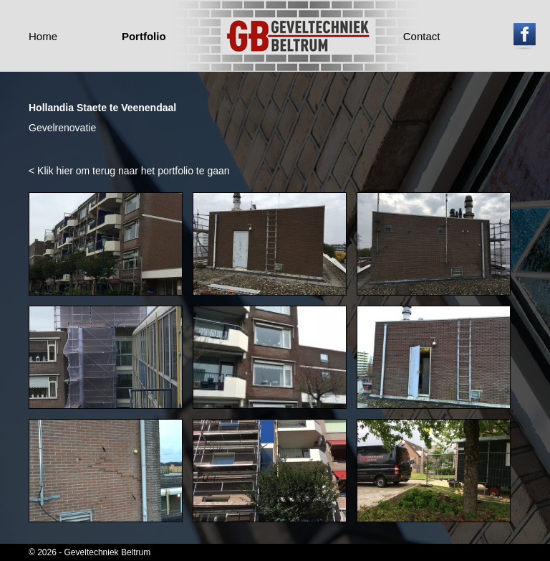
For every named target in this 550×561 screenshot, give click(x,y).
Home (43, 36)
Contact (421, 36)
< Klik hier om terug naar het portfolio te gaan (129, 170)
